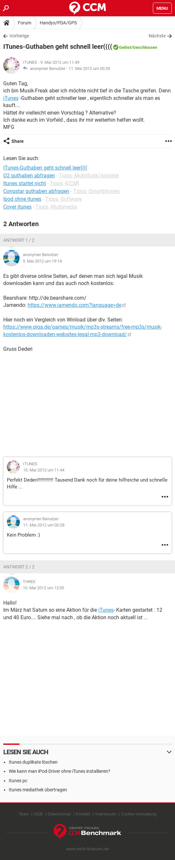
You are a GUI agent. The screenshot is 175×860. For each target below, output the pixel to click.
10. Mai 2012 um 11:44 (43, 470)
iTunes (11, 98)
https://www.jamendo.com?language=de (74, 305)
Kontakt (83, 814)
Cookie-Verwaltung (138, 814)
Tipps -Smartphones (96, 191)
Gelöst (125, 47)
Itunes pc (18, 780)
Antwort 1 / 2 (18, 240)
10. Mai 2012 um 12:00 (43, 587)
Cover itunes (17, 207)
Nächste (157, 35)
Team (24, 814)
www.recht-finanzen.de (87, 848)
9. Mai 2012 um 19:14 (42, 261)
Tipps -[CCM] (64, 183)
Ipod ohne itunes (22, 199)
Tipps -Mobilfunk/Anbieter (89, 175)
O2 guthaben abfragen (29, 175)
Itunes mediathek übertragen (38, 789)
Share (17, 141)
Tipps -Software (63, 199)
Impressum (105, 814)
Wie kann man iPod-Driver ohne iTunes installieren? (59, 771)
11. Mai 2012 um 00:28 (89, 68)
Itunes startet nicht (24, 183)
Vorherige (19, 35)
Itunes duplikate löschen (33, 762)
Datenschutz (59, 814)
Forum (24, 22)
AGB (38, 814)
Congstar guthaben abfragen (36, 191)
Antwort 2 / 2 (18, 566)
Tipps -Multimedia (56, 207)
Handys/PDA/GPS (58, 22)
